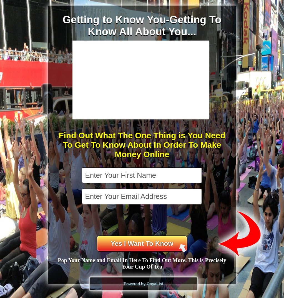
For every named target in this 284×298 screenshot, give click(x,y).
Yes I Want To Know (148, 246)
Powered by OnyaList (143, 284)
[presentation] (142, 220)
